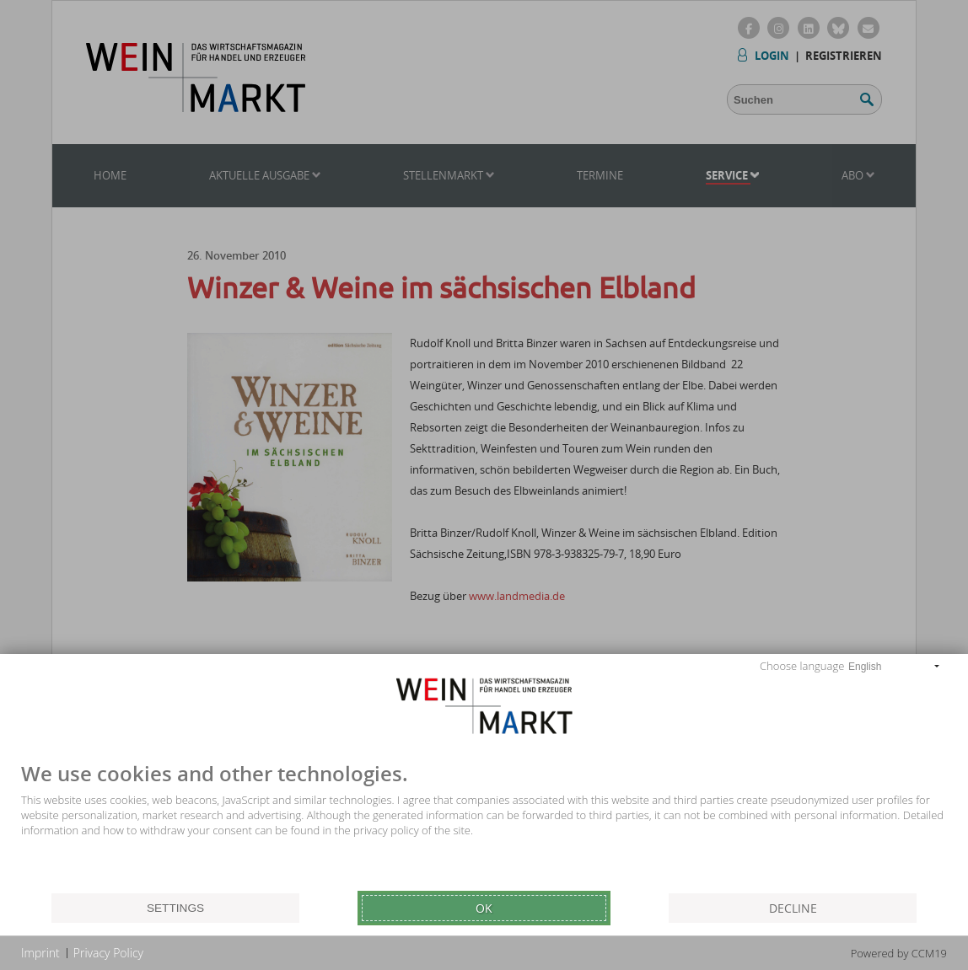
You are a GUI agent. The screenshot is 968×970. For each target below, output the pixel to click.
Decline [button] (793, 908)
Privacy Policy (108, 953)
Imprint (40, 953)
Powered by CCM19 (899, 953)
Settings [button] (175, 908)
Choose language (802, 665)
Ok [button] (484, 908)
